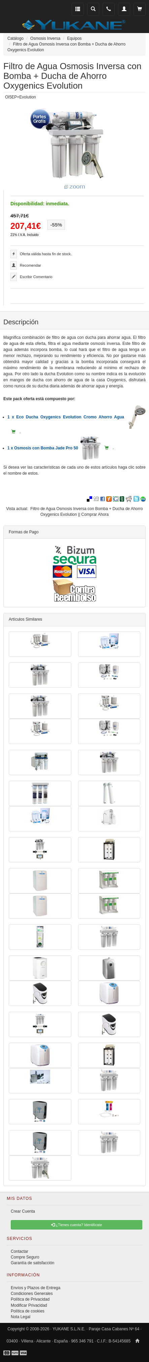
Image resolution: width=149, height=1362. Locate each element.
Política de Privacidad (30, 1299)
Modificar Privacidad (29, 1305)
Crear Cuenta (23, 1211)
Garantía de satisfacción (32, 1263)
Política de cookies (27, 1311)
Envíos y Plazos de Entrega (35, 1287)
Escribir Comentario (36, 277)
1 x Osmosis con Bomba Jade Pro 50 (54, 448)
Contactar (19, 1251)
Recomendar (30, 265)
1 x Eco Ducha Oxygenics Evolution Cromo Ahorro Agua (76, 417)
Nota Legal (20, 1316)
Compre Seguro (25, 1257)
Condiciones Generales (32, 1293)
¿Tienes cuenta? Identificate (76, 1225)
